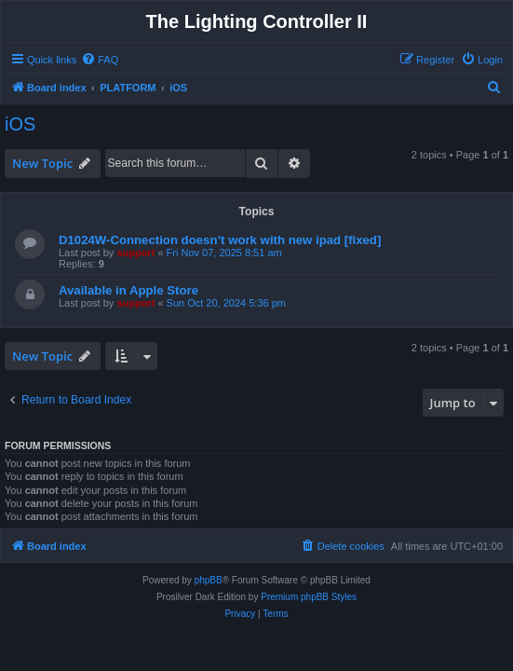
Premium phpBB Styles (309, 597)
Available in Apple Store (128, 290)
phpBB (209, 580)
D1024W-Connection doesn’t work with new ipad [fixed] (220, 240)
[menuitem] (99, 59)
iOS (20, 124)
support (135, 252)
